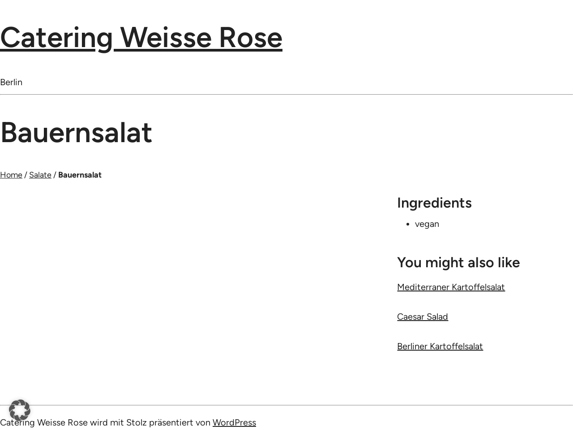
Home (11, 175)
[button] (19, 410)
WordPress (234, 422)
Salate (40, 175)
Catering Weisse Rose (141, 37)
